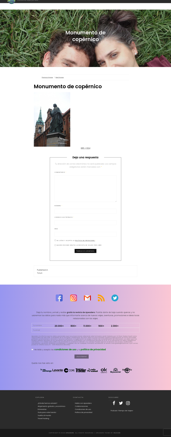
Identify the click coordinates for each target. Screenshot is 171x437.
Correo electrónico (64, 217)
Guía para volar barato (47, 412)
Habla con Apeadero (83, 403)
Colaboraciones (81, 406)
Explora (140, 5)
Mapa (108, 5)
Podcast (95, 5)
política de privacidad (93, 349)
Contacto (123, 5)
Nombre (58, 205)
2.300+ (115, 326)
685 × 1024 (85, 148)
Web (56, 229)
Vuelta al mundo (44, 415)
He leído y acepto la (75, 240)
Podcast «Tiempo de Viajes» (122, 410)
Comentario (60, 172)
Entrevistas (42, 409)
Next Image (60, 77)
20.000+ (59, 326)
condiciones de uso (65, 349)
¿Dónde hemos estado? (47, 403)
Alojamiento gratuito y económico (51, 406)
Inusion (116, 433)
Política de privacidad (85, 240)
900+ (101, 326)
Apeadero (26, 4)
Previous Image (47, 77)
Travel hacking (43, 418)
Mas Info (127, 369)
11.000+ (87, 326)
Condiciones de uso (83, 409)
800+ (73, 326)
